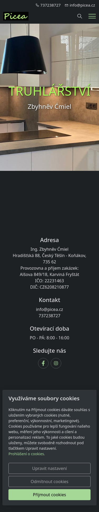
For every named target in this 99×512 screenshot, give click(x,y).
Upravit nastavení (49, 468)
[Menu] (92, 16)
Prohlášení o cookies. (26, 453)
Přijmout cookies (49, 495)
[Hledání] (79, 16)
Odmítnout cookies (49, 481)
